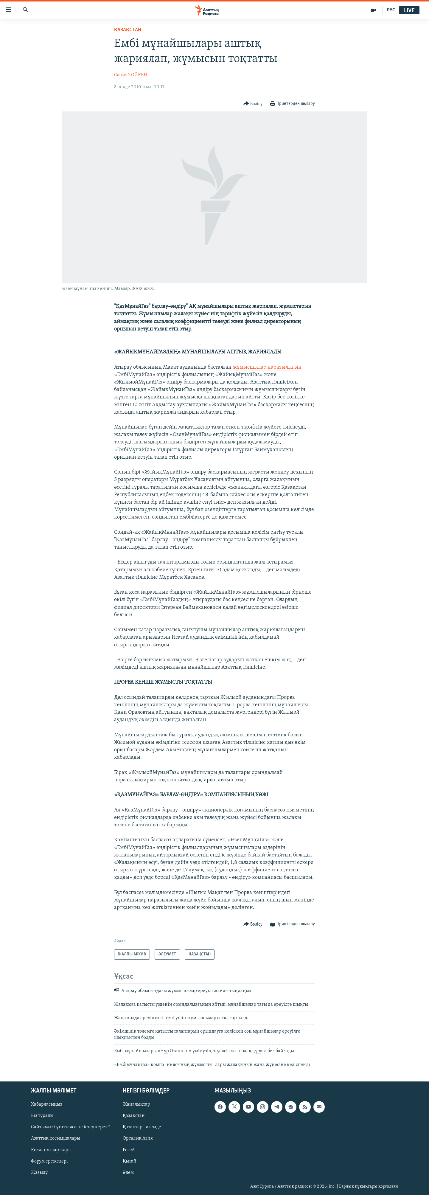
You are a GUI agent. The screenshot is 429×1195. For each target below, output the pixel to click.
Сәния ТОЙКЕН (130, 75)
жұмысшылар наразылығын (267, 367)
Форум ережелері (49, 1161)
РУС (391, 10)
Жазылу (39, 1172)
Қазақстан (134, 1115)
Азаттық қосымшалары (55, 1138)
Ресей (129, 1150)
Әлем (128, 1172)
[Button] (253, 104)
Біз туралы (42, 1115)
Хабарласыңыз (46, 1104)
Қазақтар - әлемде (142, 1127)
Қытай (129, 1161)
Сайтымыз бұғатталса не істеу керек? (70, 1127)
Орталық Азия (138, 1138)
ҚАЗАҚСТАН (127, 30)
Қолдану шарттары (51, 1150)
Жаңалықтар (136, 1104)
